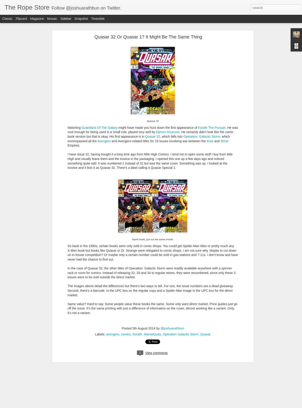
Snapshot (81, 18)
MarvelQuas (152, 295)
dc (111, 372)
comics (126, 295)
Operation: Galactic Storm (201, 97)
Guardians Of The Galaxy (100, 88)
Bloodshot (83, 372)
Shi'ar (225, 102)
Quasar (205, 295)
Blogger (165, 405)
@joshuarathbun (172, 289)
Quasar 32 (152, 97)
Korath (137, 295)
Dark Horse (99, 372)
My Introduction (20, 396)
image (137, 372)
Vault (135, 376)
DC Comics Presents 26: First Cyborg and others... (42, 355)
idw (128, 372)
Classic (7, 18)
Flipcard (21, 18)
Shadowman (163, 372)
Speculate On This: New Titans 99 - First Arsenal (40, 376)
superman (199, 372)
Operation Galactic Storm (181, 295)
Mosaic (52, 18)
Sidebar (65, 18)
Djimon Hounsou (168, 93)
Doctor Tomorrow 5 (69, 359)
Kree (210, 102)
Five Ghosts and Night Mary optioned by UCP (38, 386)
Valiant (213, 372)
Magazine (37, 18)
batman (68, 372)
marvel (148, 372)
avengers (112, 295)
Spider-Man (182, 372)
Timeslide (98, 18)
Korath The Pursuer (212, 88)
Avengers (104, 102)
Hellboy (119, 372)
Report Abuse (178, 405)
